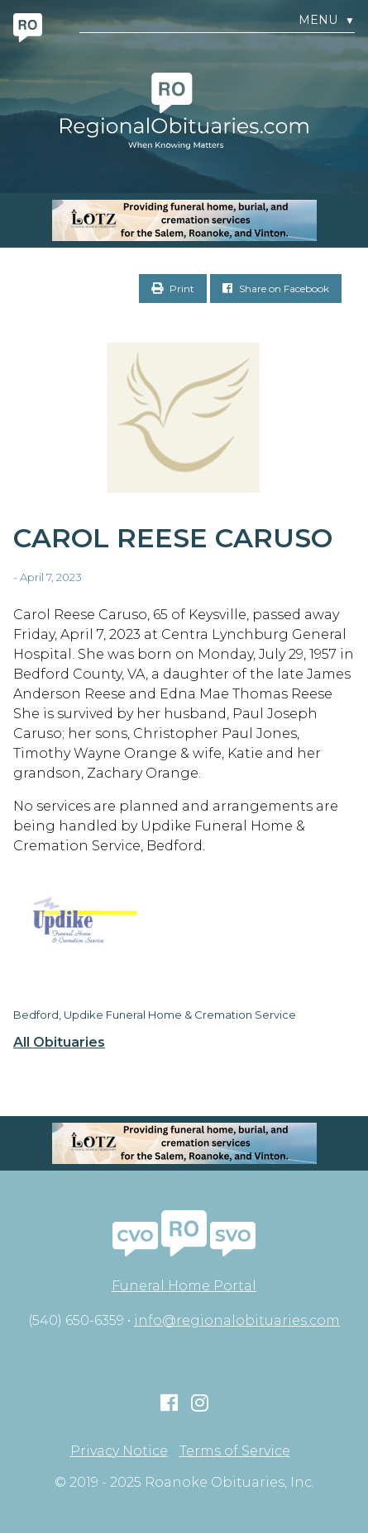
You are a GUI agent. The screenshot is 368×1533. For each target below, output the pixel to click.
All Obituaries (59, 1042)
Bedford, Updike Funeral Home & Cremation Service (154, 1014)
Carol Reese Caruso (172, 538)
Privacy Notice (119, 1451)
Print (172, 288)
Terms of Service (234, 1451)
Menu (327, 20)
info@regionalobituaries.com (237, 1320)
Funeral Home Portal (184, 1286)
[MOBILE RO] (184, 220)
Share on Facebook (275, 288)
